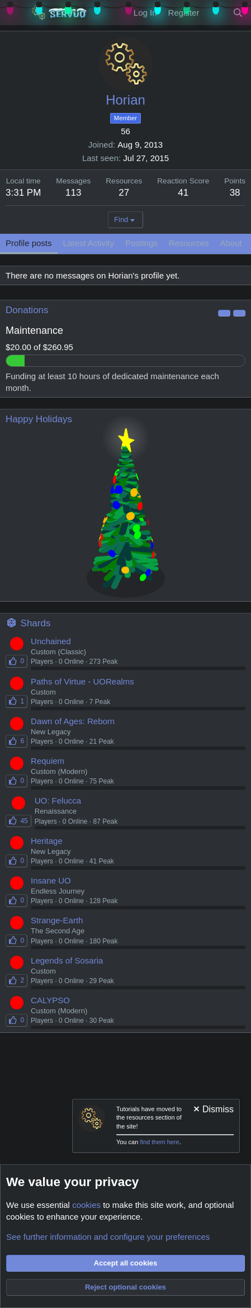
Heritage (47, 841)
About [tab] (231, 243)
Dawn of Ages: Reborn (73, 721)
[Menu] (15, 13)
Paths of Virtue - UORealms (82, 681)
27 (124, 192)
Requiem (47, 761)
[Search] (238, 12)
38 (235, 192)
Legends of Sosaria (67, 960)
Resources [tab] (189, 243)
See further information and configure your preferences (108, 1236)
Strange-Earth (57, 920)
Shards (36, 623)
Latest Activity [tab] (89, 243)
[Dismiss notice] (212, 1110)
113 (73, 192)
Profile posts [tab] (29, 243)
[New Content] (215, 12)
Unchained (51, 641)
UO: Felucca (58, 800)
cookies (86, 1205)
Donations (27, 310)
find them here (159, 1142)
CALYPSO (50, 1000)
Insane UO (51, 880)
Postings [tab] (141, 243)
